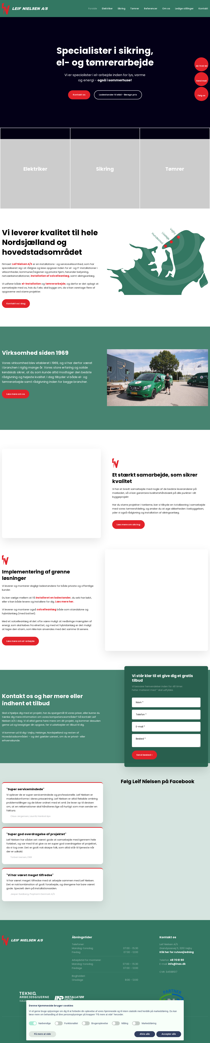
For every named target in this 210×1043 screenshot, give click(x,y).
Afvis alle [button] (145, 1034)
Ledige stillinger (184, 8)
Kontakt (203, 8)
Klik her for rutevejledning (176, 952)
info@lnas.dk (177, 964)
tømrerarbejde (55, 283)
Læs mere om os (15, 394)
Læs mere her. (64, 601)
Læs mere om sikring (128, 524)
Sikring (121, 8)
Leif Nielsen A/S (22, 264)
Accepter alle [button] (169, 1034)
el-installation (31, 283)
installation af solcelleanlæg (50, 276)
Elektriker (107, 8)
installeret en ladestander (53, 597)
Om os (166, 8)
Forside (92, 8)
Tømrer (134, 8)
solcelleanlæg (46, 609)
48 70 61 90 (177, 960)
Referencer (150, 8)
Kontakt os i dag (15, 303)
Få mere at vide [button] (42, 1034)
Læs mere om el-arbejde (20, 641)
